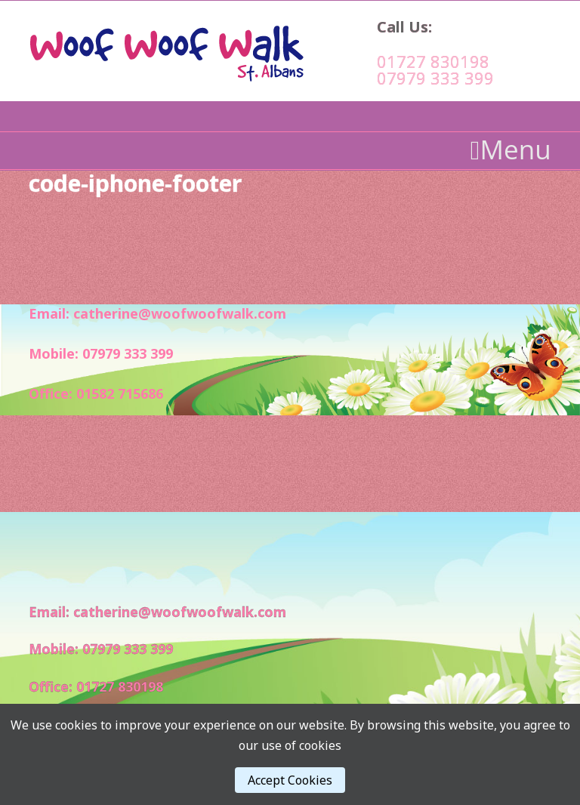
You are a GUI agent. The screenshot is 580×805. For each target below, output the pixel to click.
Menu (510, 149)
